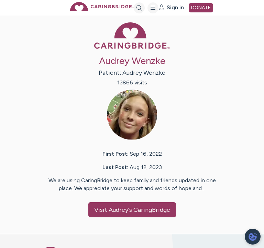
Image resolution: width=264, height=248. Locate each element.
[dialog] (253, 237)
